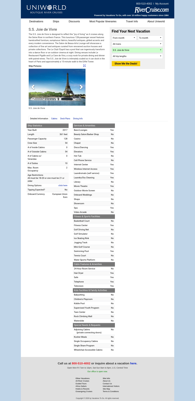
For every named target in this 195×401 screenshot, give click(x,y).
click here (62, 185)
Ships (56, 21)
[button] (33, 87)
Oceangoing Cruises (84, 391)
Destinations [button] (36, 21)
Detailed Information (39, 118)
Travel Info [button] (132, 21)
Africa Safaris (81, 386)
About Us (106, 381)
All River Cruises (82, 381)
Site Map (106, 389)
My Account (161, 3)
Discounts (74, 21)
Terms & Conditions (111, 391)
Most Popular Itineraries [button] (102, 21)
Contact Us (107, 384)
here (133, 363)
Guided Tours (81, 384)
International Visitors (111, 386)
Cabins (54, 118)
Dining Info (78, 118)
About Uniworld (156, 21)
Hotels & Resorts (82, 389)
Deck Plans (65, 118)
